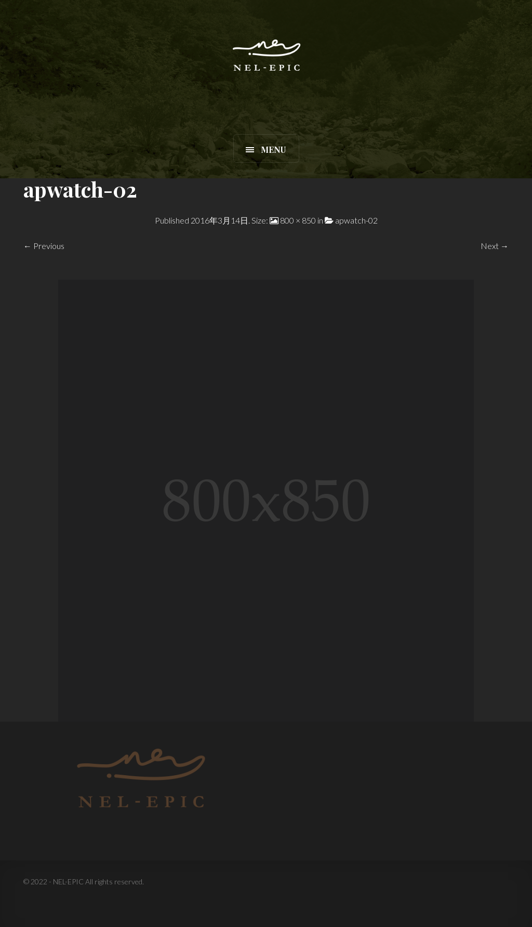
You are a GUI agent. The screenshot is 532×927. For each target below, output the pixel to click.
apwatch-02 (356, 220)
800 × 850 (298, 220)
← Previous (43, 246)
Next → (495, 246)
